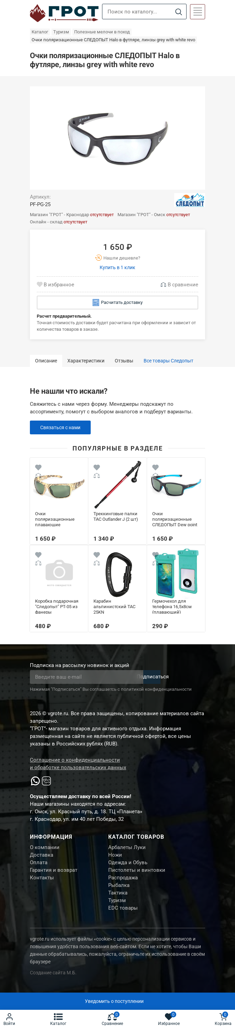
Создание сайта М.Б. (53, 982)
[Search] (178, 12)
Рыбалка (119, 891)
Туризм (117, 908)
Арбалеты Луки (127, 848)
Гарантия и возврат (53, 874)
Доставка (41, 857)
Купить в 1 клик (117, 267)
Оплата (38, 865)
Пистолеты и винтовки (136, 874)
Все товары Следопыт (168, 360)
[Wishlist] (38, 469)
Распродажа (123, 882)
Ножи (115, 857)
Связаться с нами (62, 427)
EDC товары (123, 917)
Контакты (42, 882)
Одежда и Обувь (127, 865)
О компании (44, 848)
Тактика (117, 900)
